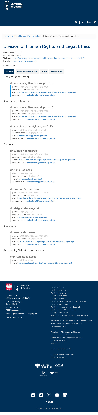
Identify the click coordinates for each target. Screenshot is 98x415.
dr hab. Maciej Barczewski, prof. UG (31, 83)
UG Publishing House (59, 341)
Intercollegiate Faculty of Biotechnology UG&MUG (69, 315)
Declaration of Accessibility (61, 349)
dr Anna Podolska (21, 170)
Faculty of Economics (59, 293)
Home (6, 36)
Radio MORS (55, 343)
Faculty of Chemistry (58, 290)
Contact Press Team (58, 357)
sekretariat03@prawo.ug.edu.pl (23, 61)
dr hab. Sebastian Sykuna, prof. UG (31, 126)
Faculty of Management (59, 313)
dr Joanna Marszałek (22, 232)
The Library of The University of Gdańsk (65, 332)
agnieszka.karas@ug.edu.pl (31, 263)
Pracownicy (9, 71)
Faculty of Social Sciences (60, 304)
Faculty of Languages (59, 296)
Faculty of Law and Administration (26, 36)
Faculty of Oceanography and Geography (66, 307)
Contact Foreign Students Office (62, 355)
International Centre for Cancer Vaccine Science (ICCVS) (71, 321)
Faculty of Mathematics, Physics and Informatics (68, 301)
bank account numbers (14, 317)
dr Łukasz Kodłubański (24, 151)
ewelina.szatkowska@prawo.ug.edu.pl (36, 198)
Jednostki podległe (57, 71)
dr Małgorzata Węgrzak (24, 208)
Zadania (44, 71)
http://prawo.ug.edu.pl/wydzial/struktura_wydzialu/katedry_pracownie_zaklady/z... (49, 58)
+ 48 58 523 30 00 (31, 314)
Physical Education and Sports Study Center (67, 338)
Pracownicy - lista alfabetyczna (27, 71)
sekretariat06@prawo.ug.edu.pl (62, 92)
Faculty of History (57, 299)
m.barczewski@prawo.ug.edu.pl (33, 92)
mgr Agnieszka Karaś (23, 256)
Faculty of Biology (57, 287)
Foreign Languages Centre (60, 335)
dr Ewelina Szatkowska (24, 189)
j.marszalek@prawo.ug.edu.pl (32, 241)
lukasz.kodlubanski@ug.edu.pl (32, 160)
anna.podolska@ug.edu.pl (30, 179)
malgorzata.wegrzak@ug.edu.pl (33, 217)
